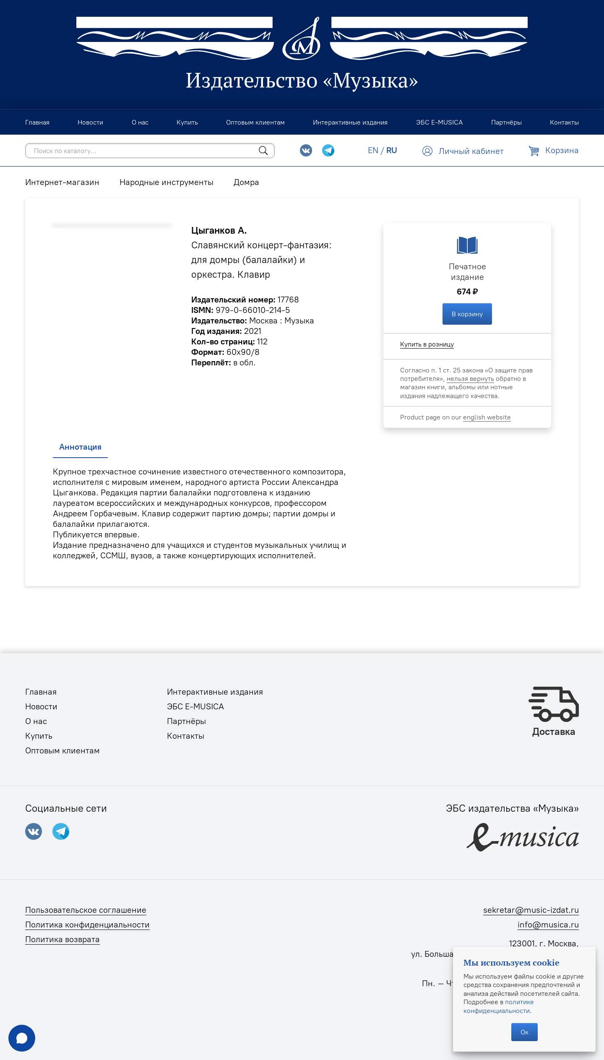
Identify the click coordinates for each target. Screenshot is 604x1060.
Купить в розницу (427, 344)
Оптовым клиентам (62, 750)
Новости (41, 706)
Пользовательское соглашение (85, 910)
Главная (41, 692)
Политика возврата (62, 939)
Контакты (185, 736)
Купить (38, 736)
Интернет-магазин (62, 182)
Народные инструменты (166, 182)
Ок (524, 1032)
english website (487, 417)
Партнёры (186, 721)
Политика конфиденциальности (87, 924)
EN (373, 150)
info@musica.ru (548, 924)
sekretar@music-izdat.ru (531, 910)
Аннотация (80, 447)
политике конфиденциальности (498, 1005)
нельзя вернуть (470, 378)
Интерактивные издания (215, 692)
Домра (246, 182)
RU (391, 150)
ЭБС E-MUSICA (195, 706)
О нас (36, 721)
